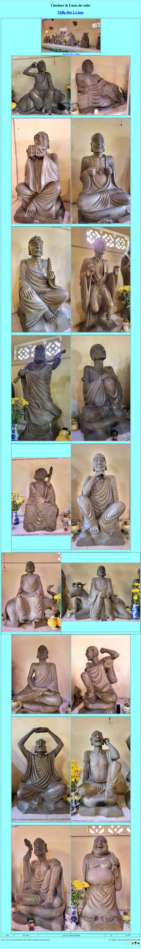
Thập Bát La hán (70, 12)
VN (111, 935)
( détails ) (77, 54)
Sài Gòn (65, 935)
